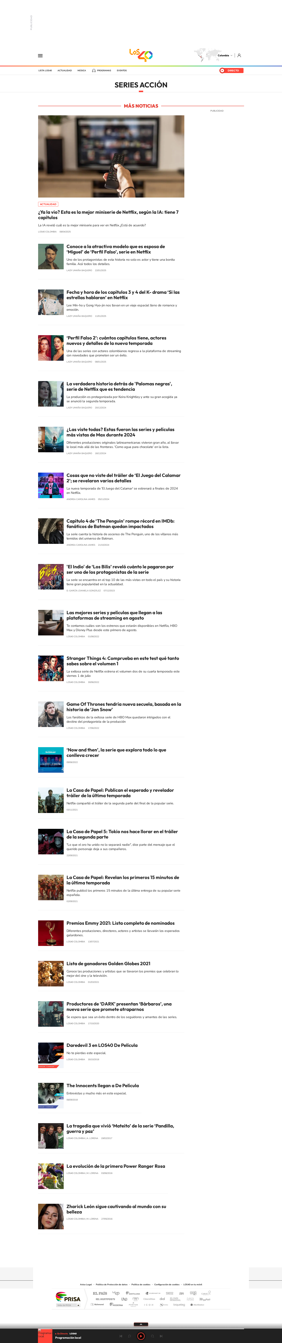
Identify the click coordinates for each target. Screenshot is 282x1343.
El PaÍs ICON (148, 1303)
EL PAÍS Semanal (175, 1298)
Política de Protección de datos (112, 1284)
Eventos (122, 70)
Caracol (205, 1293)
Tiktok (126, 1260)
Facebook (155, 1260)
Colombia (223, 55)
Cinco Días (149, 1298)
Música (82, 70)
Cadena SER (168, 1293)
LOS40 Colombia (141, 55)
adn (192, 1293)
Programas (104, 70)
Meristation (197, 1303)
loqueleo (179, 1303)
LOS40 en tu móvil (192, 1284)
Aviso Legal (86, 1284)
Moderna (115, 1303)
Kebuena (201, 1298)
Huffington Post (104, 1298)
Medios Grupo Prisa (68, 1305)
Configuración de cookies (166, 1284)
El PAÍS (99, 1293)
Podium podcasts (133, 1303)
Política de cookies (140, 1284)
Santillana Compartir (153, 1293)
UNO (124, 1298)
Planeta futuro (188, 1298)
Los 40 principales (117, 1293)
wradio (135, 1298)
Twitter (148, 1260)
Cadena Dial (162, 1298)
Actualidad (65, 70)
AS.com (180, 1293)
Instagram (134, 1260)
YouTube (141, 1260)
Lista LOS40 (45, 70)
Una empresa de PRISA (68, 1296)
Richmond (97, 1303)
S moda (163, 1303)
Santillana (134, 1293)
